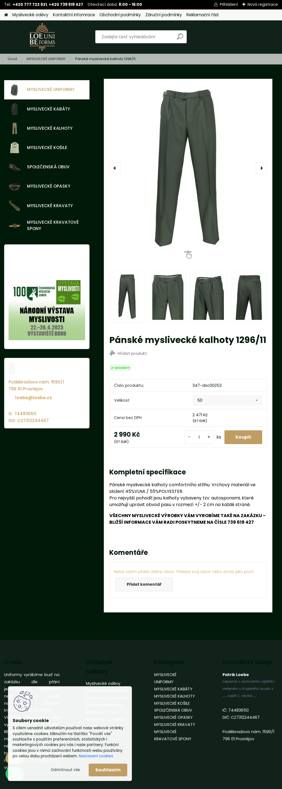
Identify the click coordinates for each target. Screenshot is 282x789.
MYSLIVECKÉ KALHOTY (40, 128)
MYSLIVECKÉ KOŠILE (38, 147)
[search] (180, 38)
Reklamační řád (202, 15)
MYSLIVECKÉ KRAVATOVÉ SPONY (44, 225)
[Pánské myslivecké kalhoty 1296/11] (188, 168)
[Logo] (42, 37)
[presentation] (114, 168)
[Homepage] (6, 15)
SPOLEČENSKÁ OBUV (39, 167)
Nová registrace (263, 4)
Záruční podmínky (163, 15)
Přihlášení (229, 4)
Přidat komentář (144, 584)
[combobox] (227, 400)
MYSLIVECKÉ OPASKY (39, 186)
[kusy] (199, 437)
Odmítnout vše (65, 769)
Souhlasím (108, 770)
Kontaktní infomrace (74, 15)
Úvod (12, 58)
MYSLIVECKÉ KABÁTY (39, 109)
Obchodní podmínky (120, 15)
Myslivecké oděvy (30, 15)
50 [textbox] (199, 400)
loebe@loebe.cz (33, 397)
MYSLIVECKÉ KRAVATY (41, 206)
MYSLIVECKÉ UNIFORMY (46, 58)
